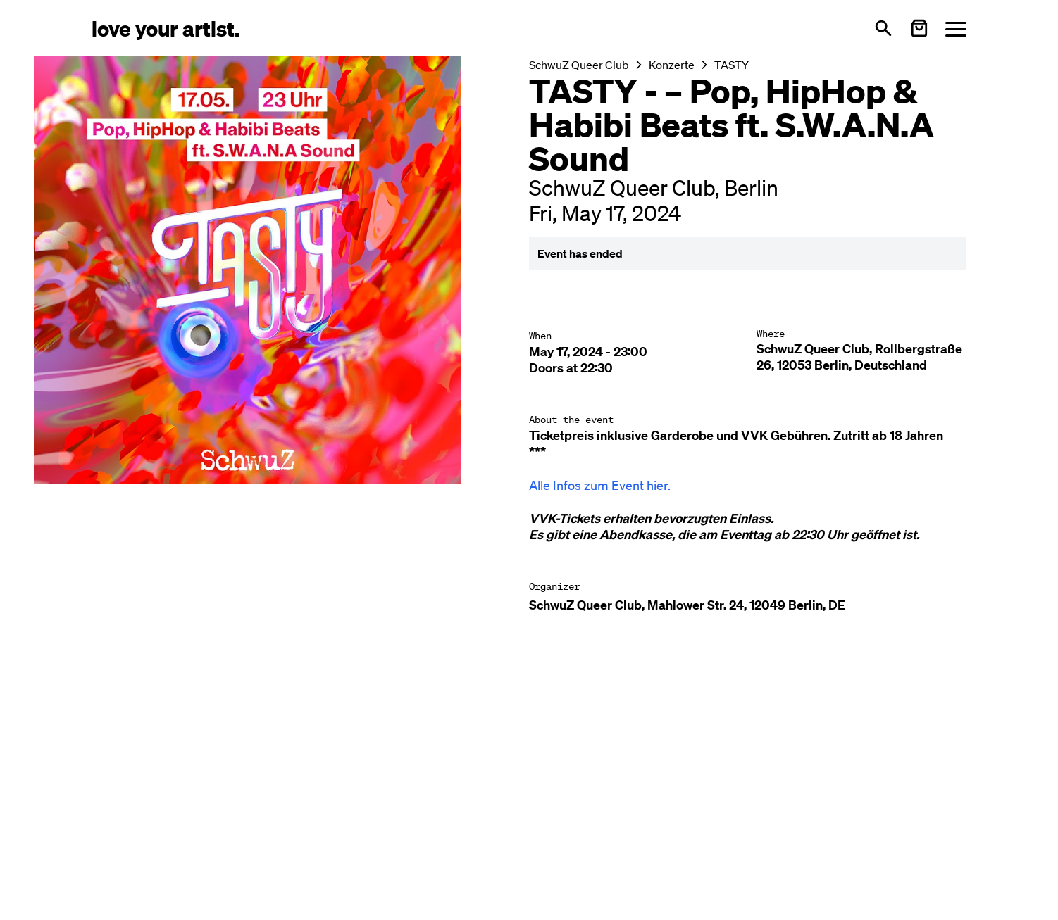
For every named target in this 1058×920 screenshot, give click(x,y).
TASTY (731, 65)
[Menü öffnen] (955, 28)
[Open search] (883, 28)
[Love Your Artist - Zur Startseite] (166, 28)
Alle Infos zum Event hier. (600, 485)
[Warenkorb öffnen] (919, 28)
